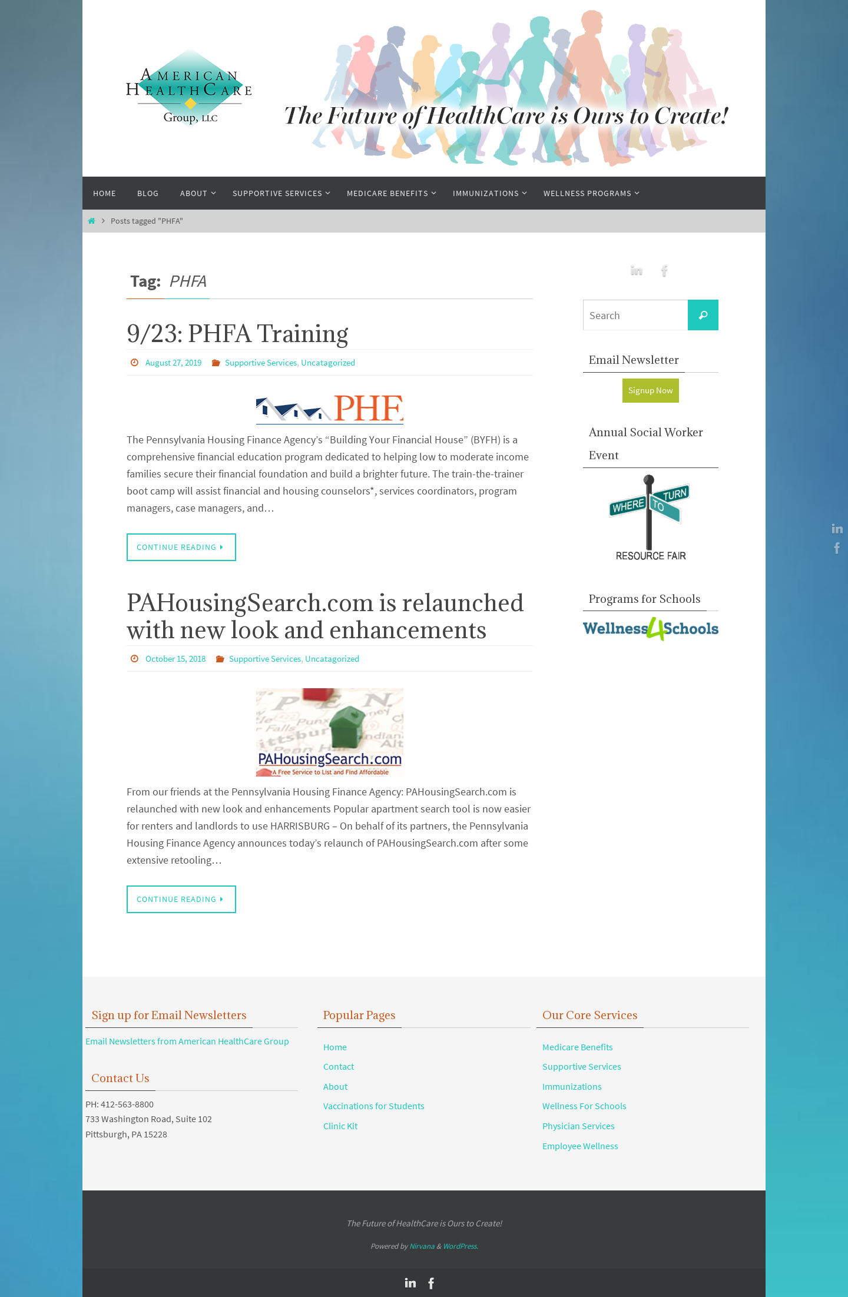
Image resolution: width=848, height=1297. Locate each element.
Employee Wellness (580, 1145)
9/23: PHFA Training (238, 333)
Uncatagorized (343, 362)
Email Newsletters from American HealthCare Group (187, 1040)
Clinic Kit (340, 1125)
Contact (338, 1066)
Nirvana (422, 1245)
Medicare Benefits (577, 1046)
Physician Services (578, 1125)
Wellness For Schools (584, 1105)
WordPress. (460, 1245)
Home (335, 1046)
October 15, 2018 (178, 658)
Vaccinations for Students (374, 1105)
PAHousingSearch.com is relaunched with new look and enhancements (325, 616)
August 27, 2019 (176, 362)
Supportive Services (270, 362)
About (335, 1086)
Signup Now (651, 390)
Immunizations (572, 1086)
